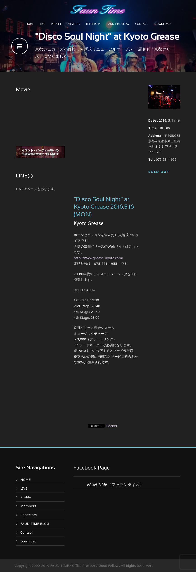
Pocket (111, 425)
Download (162, 24)
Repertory (93, 24)
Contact (141, 24)
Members (74, 24)
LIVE (42, 24)
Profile (56, 24)
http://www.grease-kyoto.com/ (98, 258)
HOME (30, 24)
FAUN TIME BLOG (118, 24)
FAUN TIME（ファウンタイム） (115, 484)
